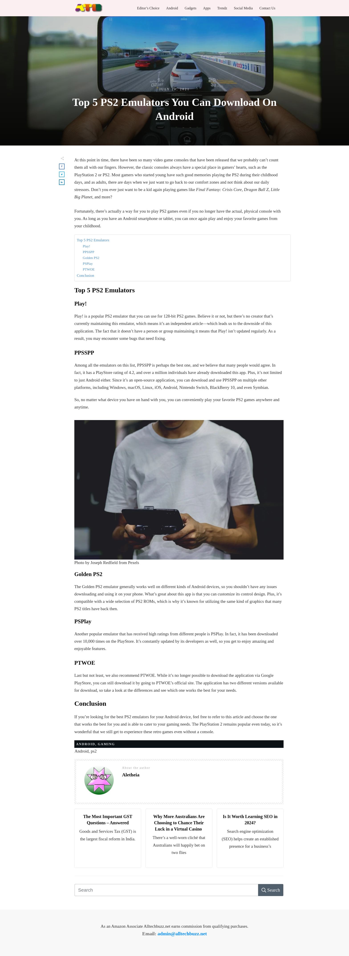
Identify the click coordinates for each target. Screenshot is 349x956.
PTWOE (89, 269)
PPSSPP (88, 252)
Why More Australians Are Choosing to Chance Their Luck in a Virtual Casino (179, 822)
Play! (86, 246)
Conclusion (85, 275)
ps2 (94, 751)
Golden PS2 (91, 258)
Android (85, 744)
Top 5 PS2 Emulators (93, 240)
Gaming (106, 744)
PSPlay (88, 263)
